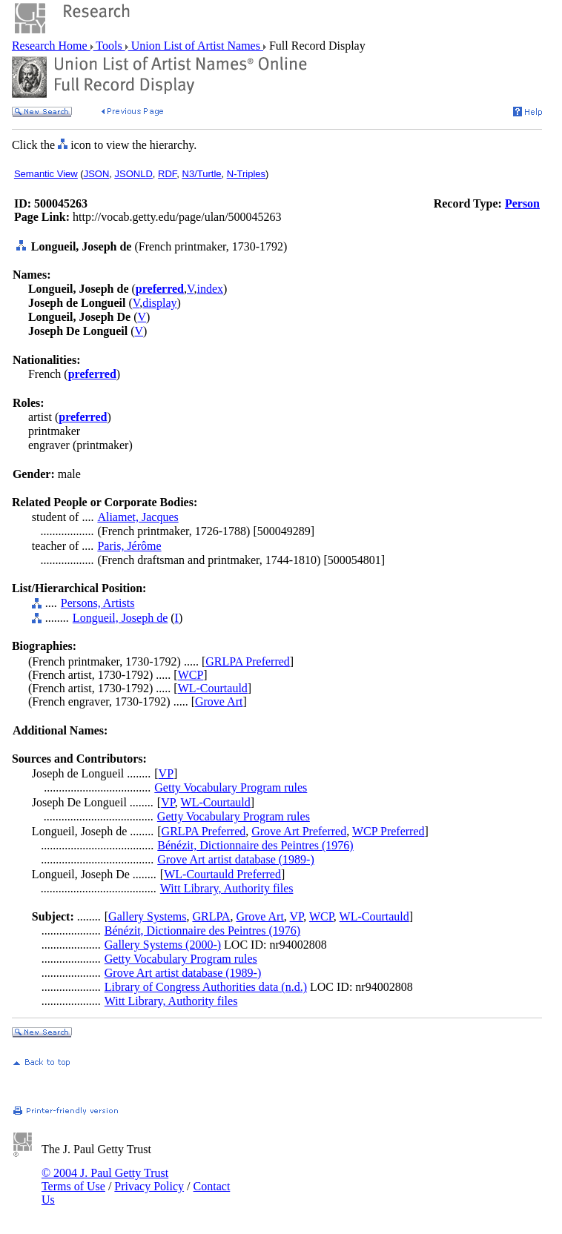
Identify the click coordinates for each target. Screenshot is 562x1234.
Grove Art (218, 701)
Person (522, 203)
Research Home (51, 45)
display (159, 302)
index (210, 288)
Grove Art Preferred (298, 831)
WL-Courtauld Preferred (222, 874)
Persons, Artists (98, 603)
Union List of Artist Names (195, 45)
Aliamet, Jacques (137, 517)
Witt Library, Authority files (227, 888)
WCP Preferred (388, 831)
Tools (109, 45)
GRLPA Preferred (247, 661)
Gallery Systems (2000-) (163, 944)
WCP (191, 675)
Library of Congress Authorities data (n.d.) (206, 987)
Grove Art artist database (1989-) (235, 859)
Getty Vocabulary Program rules (230, 787)
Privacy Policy (149, 1186)
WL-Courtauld (213, 688)
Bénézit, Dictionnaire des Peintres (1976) (255, 845)
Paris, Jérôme (129, 546)
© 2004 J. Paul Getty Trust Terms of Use (105, 1179)
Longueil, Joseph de (120, 617)
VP (166, 773)
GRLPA (211, 916)
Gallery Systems (147, 916)
